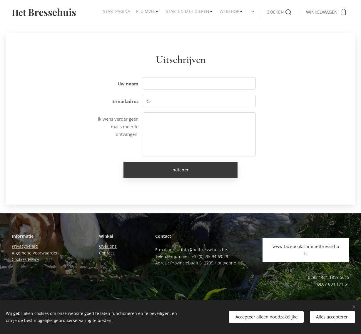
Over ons (108, 246)
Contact (106, 253)
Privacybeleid (25, 246)
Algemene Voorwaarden (35, 253)
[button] (279, 12)
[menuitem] (212, 12)
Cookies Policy (25, 259)
